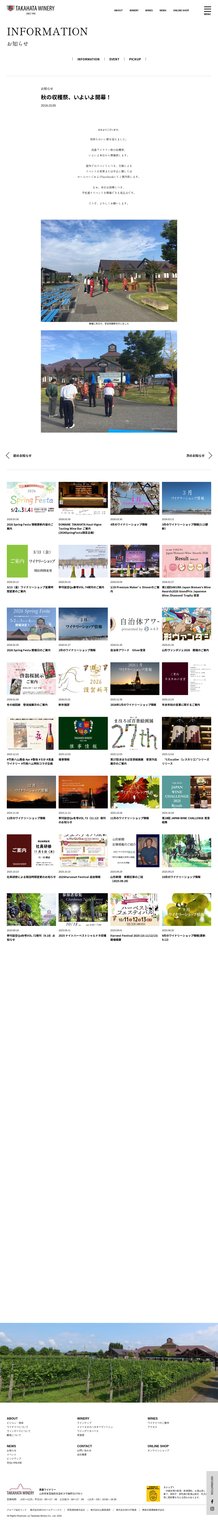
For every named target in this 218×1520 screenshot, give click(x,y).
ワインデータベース (88, 1431)
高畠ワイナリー (30, 9)
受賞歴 (80, 1435)
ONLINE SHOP (181, 10)
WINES (149, 10)
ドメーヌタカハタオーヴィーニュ (95, 1427)
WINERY (134, 10)
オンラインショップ (158, 1450)
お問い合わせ (84, 1450)
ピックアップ (14, 1458)
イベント (11, 1454)
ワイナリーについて (17, 1427)
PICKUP (135, 59)
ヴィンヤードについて (19, 1431)
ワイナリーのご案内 (158, 1422)
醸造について (14, 1435)
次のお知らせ (195, 455)
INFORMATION (88, 59)
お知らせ (11, 1450)
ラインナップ (84, 1422)
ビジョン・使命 (15, 1422)
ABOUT (118, 10)
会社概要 (82, 1454)
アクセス (152, 1427)
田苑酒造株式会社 (76, 1510)
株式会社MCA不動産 (126, 1510)
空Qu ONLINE (14, 1462)
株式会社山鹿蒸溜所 (101, 1510)
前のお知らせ (22, 455)
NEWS (163, 10)
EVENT (114, 59)
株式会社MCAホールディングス (46, 1510)
